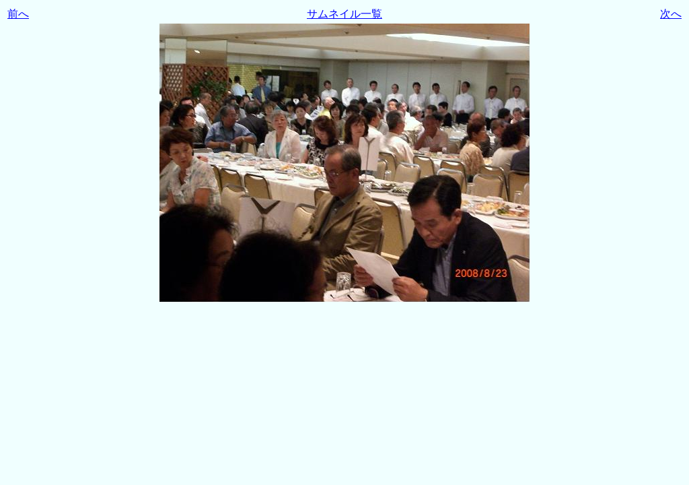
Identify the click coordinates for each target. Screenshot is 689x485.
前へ (18, 14)
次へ (671, 14)
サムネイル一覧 (344, 14)
